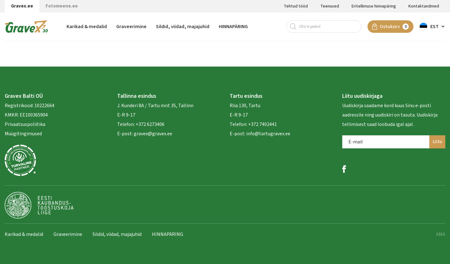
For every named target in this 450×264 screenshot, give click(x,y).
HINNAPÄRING (233, 26)
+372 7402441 (262, 124)
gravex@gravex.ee (153, 133)
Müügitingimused (23, 133)
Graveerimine (131, 26)
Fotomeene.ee (62, 6)
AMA (440, 234)
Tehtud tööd (296, 6)
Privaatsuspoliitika (25, 124)
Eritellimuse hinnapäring (374, 6)
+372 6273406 (149, 124)
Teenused (329, 6)
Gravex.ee (22, 6)
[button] (432, 26)
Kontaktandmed (423, 6)
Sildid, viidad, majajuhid (182, 26)
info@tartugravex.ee (268, 133)
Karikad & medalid (87, 26)
